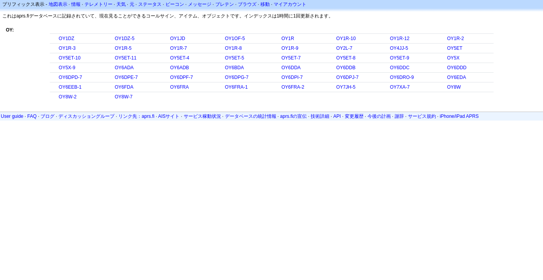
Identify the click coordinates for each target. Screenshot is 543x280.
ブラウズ (247, 4)
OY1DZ (66, 38)
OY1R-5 (123, 48)
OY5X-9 (67, 67)
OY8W (453, 87)
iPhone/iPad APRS (459, 116)
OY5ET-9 (399, 58)
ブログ (47, 116)
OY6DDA (290, 67)
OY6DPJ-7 (347, 77)
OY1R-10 (346, 38)
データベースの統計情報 (250, 116)
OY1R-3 (67, 48)
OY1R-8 (233, 48)
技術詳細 (320, 116)
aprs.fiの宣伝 (293, 116)
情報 (76, 4)
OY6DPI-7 (292, 77)
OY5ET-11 (126, 58)
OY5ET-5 (234, 58)
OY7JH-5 (345, 87)
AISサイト (168, 116)
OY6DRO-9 (402, 77)
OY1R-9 (289, 48)
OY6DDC (399, 67)
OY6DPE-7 (126, 77)
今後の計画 (379, 116)
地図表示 (58, 4)
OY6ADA (124, 67)
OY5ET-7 (290, 58)
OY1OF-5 (235, 38)
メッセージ (199, 4)
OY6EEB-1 (70, 87)
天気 (121, 4)
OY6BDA (234, 67)
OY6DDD (456, 67)
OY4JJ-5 (399, 48)
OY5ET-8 (345, 58)
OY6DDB (345, 67)
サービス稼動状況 (202, 116)
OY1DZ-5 (125, 38)
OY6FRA (179, 87)
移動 (265, 4)
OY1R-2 (455, 38)
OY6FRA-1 (236, 87)
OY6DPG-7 (237, 77)
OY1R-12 (399, 38)
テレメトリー (98, 4)
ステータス (150, 4)
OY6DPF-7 (181, 77)
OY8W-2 (68, 97)
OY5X (453, 58)
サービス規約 (422, 116)
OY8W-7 (124, 97)
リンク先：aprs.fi (136, 116)
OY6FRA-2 (292, 87)
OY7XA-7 (400, 87)
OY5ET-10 (70, 58)
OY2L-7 (344, 48)
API (337, 116)
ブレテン (224, 4)
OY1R (287, 38)
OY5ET (454, 48)
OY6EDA (456, 77)
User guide (12, 116)
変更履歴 (354, 116)
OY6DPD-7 (70, 77)
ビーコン (174, 4)
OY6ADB (179, 67)
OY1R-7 (178, 48)
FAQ (32, 116)
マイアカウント (290, 4)
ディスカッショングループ (86, 116)
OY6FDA (124, 87)
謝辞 (399, 116)
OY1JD (177, 38)
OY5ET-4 (179, 58)
